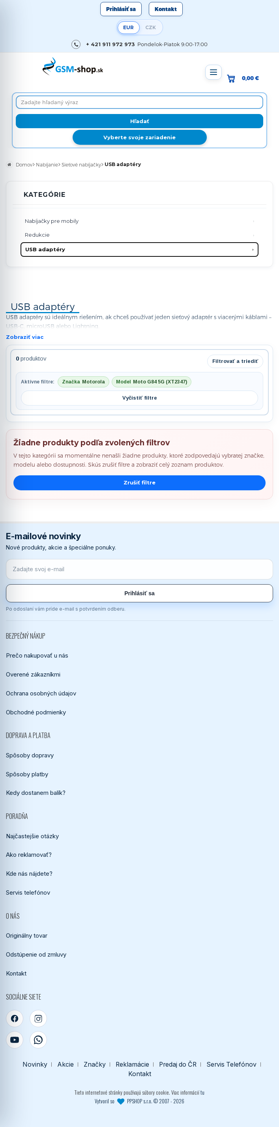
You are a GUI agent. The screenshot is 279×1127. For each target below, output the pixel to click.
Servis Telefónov (231, 1064)
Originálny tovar (26, 935)
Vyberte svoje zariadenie (139, 137)
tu (202, 1092)
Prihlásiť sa (121, 9)
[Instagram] (38, 1018)
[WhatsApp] (38, 1040)
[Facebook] (14, 1018)
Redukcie (37, 235)
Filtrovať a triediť (235, 361)
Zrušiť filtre (139, 482)
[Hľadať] (139, 121)
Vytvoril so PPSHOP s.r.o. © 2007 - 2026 (139, 1101)
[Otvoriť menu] (213, 72)
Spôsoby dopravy (30, 755)
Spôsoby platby (27, 774)
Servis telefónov (28, 892)
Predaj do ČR (178, 1064)
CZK (150, 27)
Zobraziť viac (24, 337)
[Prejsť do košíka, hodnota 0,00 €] (246, 78)
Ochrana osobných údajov (41, 693)
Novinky (34, 1064)
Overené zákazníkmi (33, 674)
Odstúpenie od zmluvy (36, 954)
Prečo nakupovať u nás (37, 655)
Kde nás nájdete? (29, 873)
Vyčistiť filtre (139, 398)
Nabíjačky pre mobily (52, 221)
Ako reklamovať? (29, 854)
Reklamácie (132, 1064)
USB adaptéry (45, 249)
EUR (128, 27)
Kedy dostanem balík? (36, 792)
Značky (95, 1064)
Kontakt (166, 9)
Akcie (65, 1064)
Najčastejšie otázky (32, 836)
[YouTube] (14, 1040)
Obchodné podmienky (36, 712)
